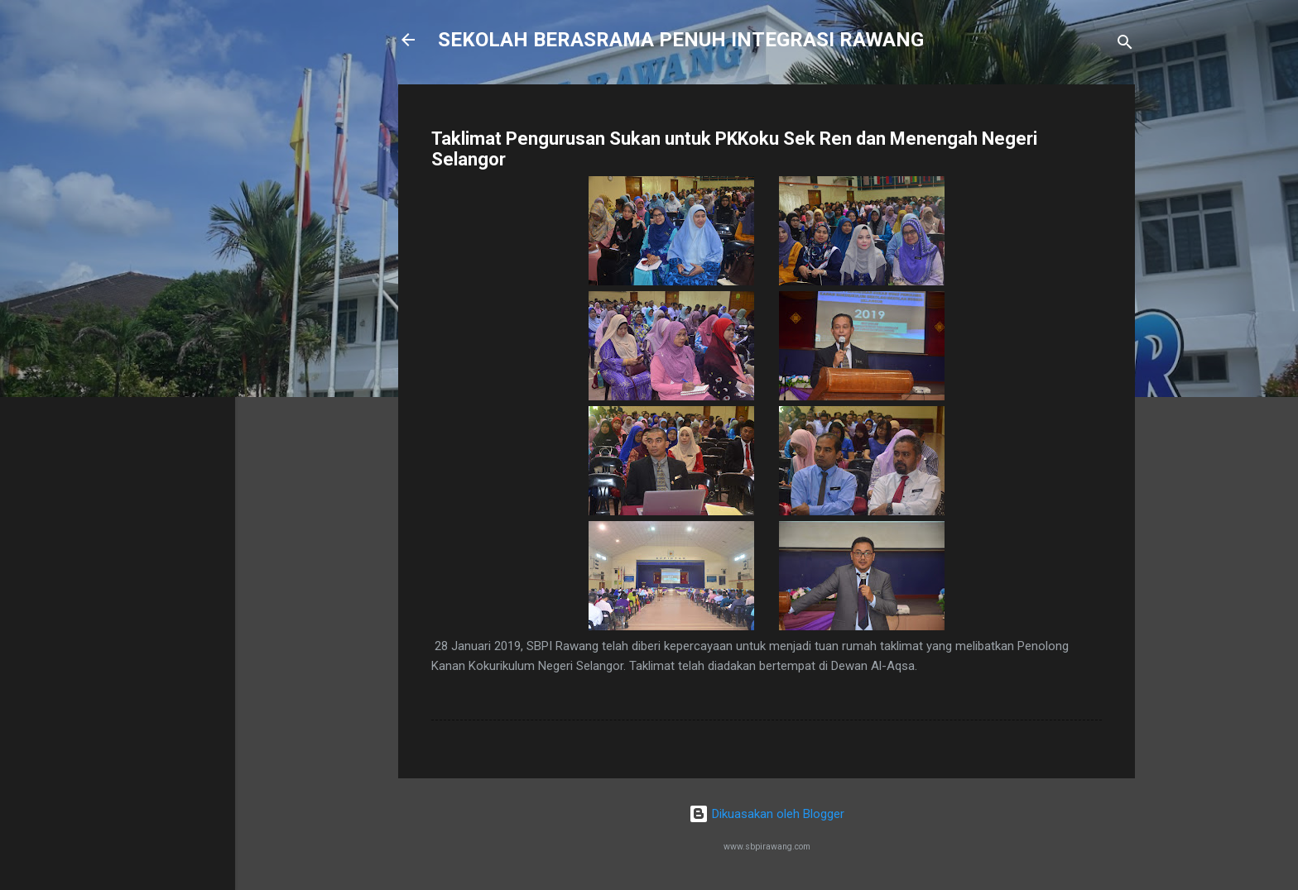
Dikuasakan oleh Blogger (766, 813)
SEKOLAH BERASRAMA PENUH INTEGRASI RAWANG (681, 39)
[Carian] (1125, 45)
